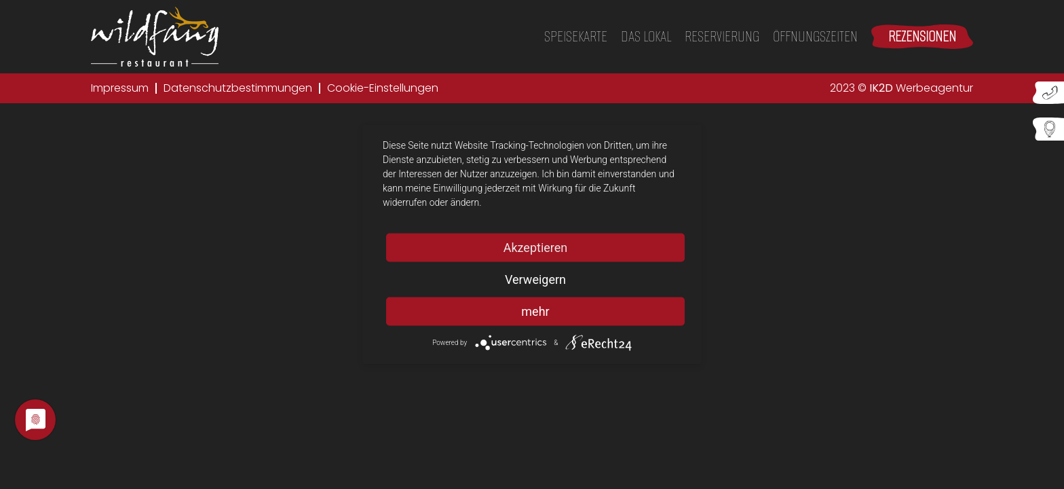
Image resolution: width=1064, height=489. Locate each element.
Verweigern (535, 279)
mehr (535, 311)
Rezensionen (922, 36)
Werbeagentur (921, 88)
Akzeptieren (536, 247)
